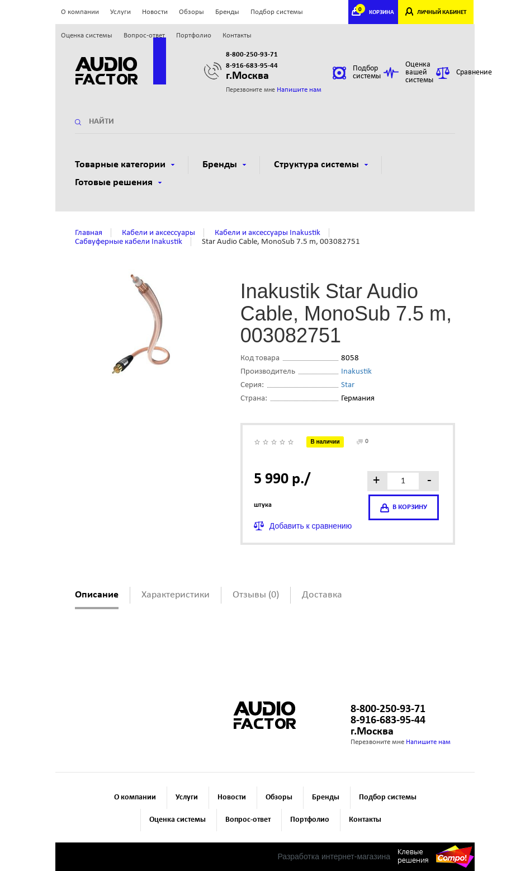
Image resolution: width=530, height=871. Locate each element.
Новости (155, 12)
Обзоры (191, 12)
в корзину (403, 507)
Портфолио (193, 35)
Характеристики (175, 595)
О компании (80, 12)
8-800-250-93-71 (252, 54)
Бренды (227, 12)
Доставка (322, 595)
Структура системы (321, 164)
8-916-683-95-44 (252, 65)
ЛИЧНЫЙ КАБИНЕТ (441, 13)
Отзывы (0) (256, 595)
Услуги (120, 12)
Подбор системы (276, 12)
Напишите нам (299, 89)
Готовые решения (118, 182)
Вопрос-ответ (144, 35)
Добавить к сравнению (310, 525)
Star (347, 385)
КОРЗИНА (376, 13)
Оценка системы (86, 35)
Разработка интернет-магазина (333, 856)
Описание (97, 595)
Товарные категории (124, 164)
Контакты (237, 35)
